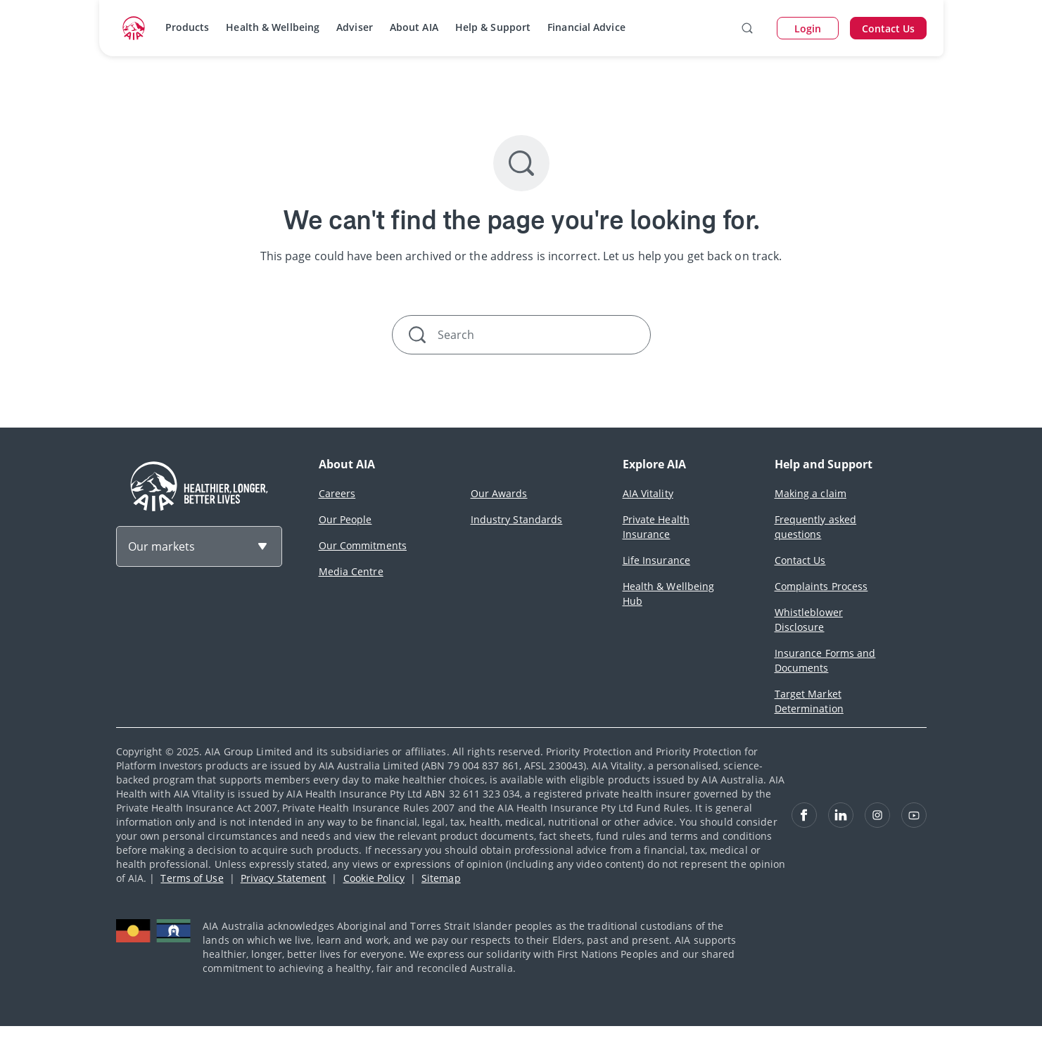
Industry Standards (517, 519)
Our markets (161, 546)
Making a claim (810, 493)
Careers (337, 493)
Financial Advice (586, 27)
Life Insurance (656, 560)
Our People (345, 519)
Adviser (354, 27)
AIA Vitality (648, 493)
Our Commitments (363, 545)
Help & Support (492, 27)
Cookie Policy (374, 878)
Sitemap (441, 878)
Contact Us (800, 560)
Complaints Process (821, 586)
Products (187, 27)
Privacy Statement (283, 878)
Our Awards (499, 493)
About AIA (414, 27)
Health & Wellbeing (272, 27)
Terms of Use (191, 878)
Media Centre (351, 571)
